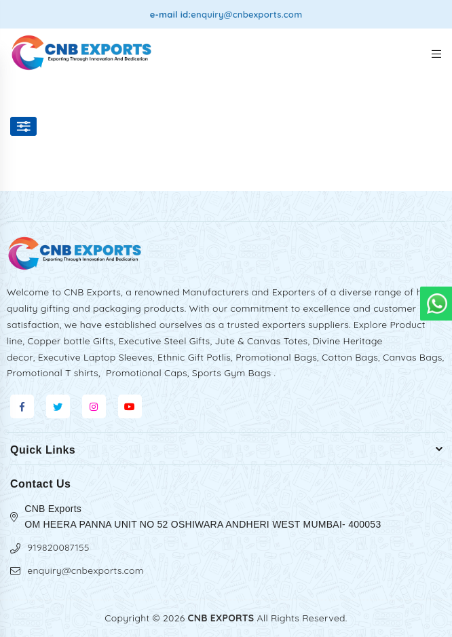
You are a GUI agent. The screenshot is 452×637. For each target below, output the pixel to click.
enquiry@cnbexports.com (246, 14)
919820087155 (58, 547)
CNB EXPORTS (221, 618)
